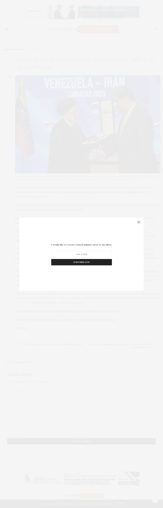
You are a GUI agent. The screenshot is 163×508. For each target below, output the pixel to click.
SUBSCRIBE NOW (81, 262)
